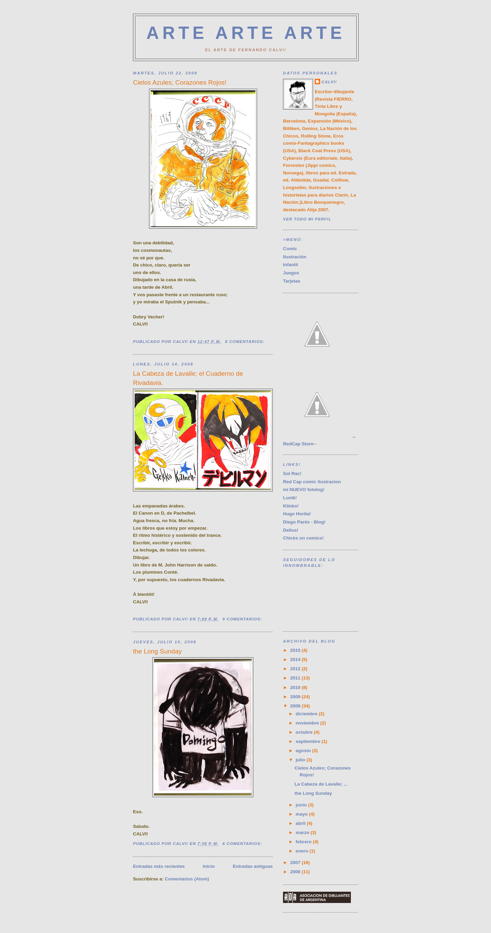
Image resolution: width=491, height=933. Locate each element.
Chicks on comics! (303, 538)
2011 (296, 677)
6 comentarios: (243, 843)
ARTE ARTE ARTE (245, 33)
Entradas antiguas (253, 866)
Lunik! (290, 497)
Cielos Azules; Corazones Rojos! (179, 82)
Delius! (290, 530)
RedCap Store (298, 443)
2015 (296, 650)
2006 (296, 871)
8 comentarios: (245, 341)
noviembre (308, 723)
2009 (296, 696)
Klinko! (291, 505)
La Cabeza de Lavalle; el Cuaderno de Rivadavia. (188, 378)
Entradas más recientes (159, 866)
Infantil (290, 264)
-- (319, 437)
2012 (296, 668)
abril (301, 823)
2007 (296, 862)
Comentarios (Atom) (187, 878)
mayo (302, 814)
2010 (296, 687)
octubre (305, 732)
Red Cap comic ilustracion (312, 481)
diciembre (307, 713)
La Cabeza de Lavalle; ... (321, 784)
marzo (303, 832)
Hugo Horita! (297, 513)
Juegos (291, 272)
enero (303, 850)
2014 (296, 659)
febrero (304, 841)
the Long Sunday (157, 651)
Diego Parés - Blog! (304, 522)
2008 (296, 705)
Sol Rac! (292, 473)
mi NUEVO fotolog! (304, 489)
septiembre (309, 741)
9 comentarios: (243, 619)
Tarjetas (291, 281)
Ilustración (294, 256)
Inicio (209, 866)
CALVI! (329, 82)
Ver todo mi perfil (307, 219)
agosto (304, 750)
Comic (290, 248)
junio (302, 804)
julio (301, 759)
